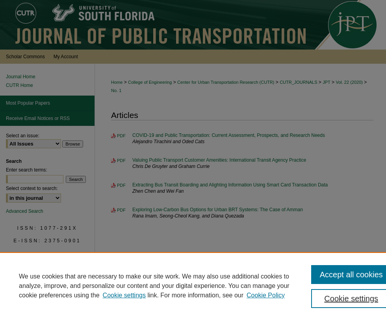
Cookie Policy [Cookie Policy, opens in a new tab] (266, 295)
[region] (193, 285)
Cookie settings (124, 295)
